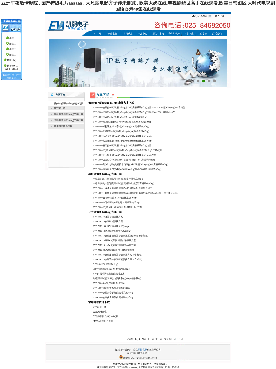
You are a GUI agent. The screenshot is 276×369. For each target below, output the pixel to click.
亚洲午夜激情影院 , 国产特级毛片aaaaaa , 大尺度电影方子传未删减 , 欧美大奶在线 (138, 367)
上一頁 (150, 339)
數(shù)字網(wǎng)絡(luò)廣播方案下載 (68, 105)
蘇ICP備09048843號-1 (138, 353)
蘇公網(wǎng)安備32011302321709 (140, 358)
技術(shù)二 (13, 65)
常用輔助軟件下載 (63, 126)
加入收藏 (219, 16)
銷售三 (12, 49)
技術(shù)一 (13, 60)
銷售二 (12, 43)
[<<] (174, 339)
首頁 (144, 339)
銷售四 (12, 54)
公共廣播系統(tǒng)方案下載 (68, 120)
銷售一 (12, 38)
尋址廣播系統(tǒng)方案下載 (68, 114)
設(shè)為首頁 (200, 16)
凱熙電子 (142, 349)
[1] (177, 339)
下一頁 (158, 339)
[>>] (181, 339)
